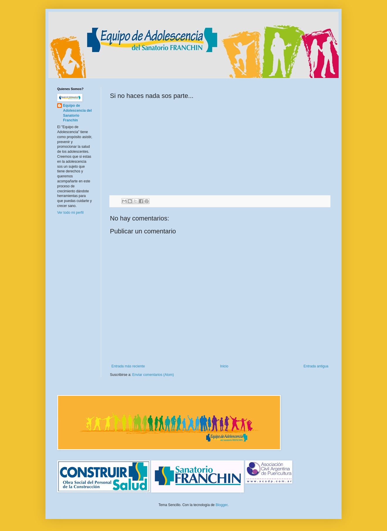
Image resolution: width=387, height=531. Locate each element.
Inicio (224, 366)
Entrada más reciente (128, 366)
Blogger (221, 505)
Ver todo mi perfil (70, 213)
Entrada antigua (315, 366)
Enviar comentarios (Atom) (153, 375)
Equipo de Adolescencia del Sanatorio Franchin (77, 113)
